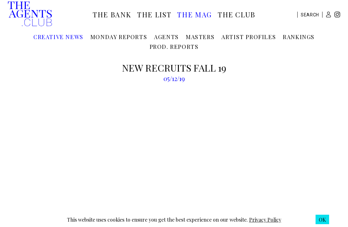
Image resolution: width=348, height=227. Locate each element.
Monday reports (118, 37)
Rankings (299, 37)
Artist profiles (248, 37)
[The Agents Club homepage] (30, 14)
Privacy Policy (265, 219)
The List (154, 14)
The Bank (112, 14)
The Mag (194, 14)
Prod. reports (174, 46)
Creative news (58, 37)
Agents (166, 37)
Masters (200, 37)
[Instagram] (337, 15)
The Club (236, 14)
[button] (328, 14)
